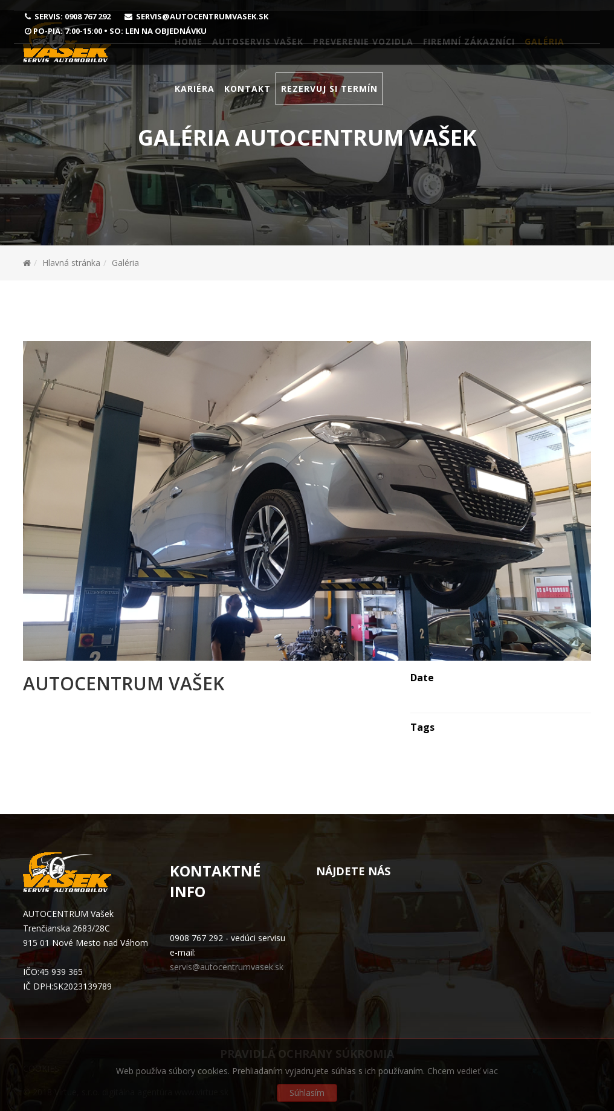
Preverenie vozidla (363, 63)
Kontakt (247, 110)
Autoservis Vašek (257, 63)
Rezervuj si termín (329, 110)
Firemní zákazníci (469, 63)
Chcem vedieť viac (462, 1071)
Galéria (544, 63)
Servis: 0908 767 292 (72, 16)
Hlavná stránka (71, 262)
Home (188, 63)
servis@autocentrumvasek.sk (202, 16)
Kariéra (195, 110)
